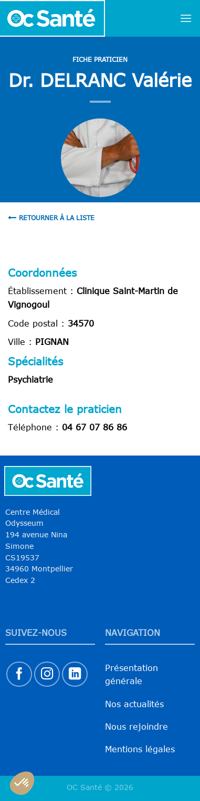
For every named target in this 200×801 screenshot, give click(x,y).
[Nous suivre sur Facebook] (19, 674)
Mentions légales (140, 749)
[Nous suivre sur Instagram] (47, 674)
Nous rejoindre (136, 726)
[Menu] (186, 18)
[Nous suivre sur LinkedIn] (75, 674)
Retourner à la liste (51, 217)
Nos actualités (134, 704)
